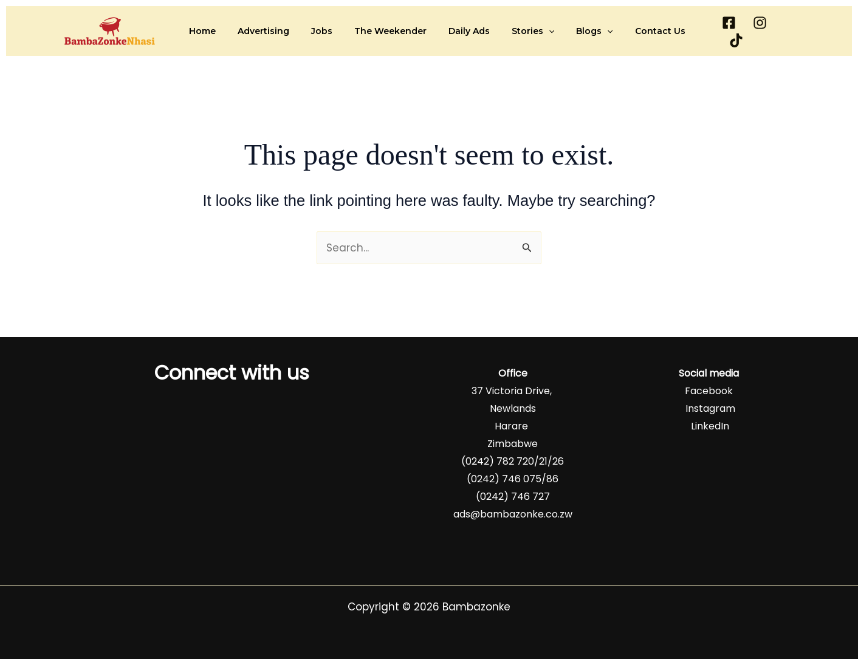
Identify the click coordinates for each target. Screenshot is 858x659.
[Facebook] (723, 31)
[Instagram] (754, 31)
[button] (533, 31)
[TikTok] (785, 31)
